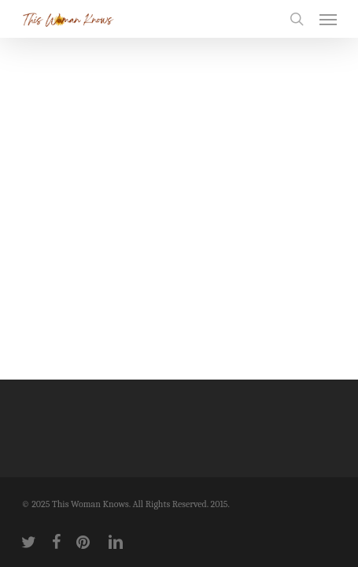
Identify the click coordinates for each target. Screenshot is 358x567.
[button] (328, 19)
